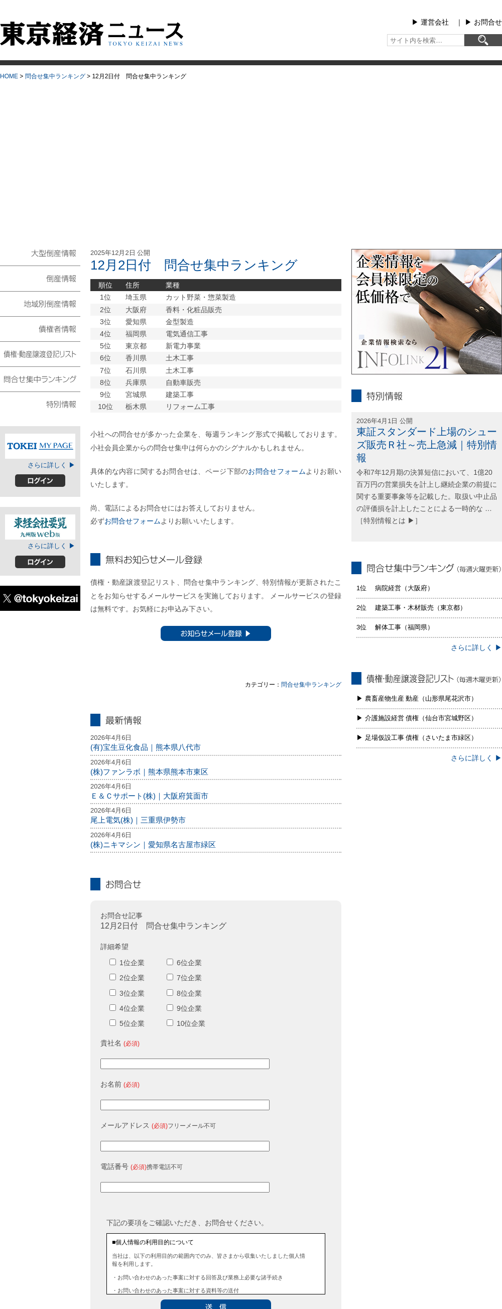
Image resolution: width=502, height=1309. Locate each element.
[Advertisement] (251, 161)
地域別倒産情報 (40, 303)
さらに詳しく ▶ (51, 465)
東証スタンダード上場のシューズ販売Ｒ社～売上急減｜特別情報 (426, 444)
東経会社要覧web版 (40, 527)
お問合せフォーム (276, 471)
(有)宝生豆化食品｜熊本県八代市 (145, 747)
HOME (9, 76)
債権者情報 (40, 328)
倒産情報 (40, 278)
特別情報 (40, 403)
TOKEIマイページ (40, 446)
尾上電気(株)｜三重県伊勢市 (138, 820)
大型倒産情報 (40, 257)
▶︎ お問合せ (483, 22)
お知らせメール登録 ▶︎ (216, 633)
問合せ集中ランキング (55, 76)
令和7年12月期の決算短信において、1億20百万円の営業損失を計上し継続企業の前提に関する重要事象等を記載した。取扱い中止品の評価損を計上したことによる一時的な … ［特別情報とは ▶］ (426, 496)
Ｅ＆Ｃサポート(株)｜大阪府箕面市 (149, 796)
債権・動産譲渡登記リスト (40, 353)
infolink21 (426, 311)
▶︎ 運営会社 (430, 22)
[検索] (483, 40)
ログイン (40, 480)
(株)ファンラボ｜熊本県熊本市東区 (149, 771)
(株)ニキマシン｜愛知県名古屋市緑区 (153, 844)
